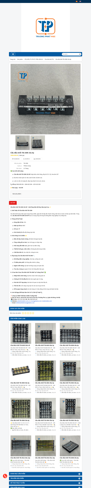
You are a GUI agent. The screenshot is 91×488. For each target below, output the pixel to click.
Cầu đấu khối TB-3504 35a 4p (44, 420)
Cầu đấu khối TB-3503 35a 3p (69, 420)
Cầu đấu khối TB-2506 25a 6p (69, 437)
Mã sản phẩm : (18, 163)
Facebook (16, 159)
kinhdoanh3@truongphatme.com (25, 303)
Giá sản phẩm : (17, 194)
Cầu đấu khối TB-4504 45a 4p (44, 383)
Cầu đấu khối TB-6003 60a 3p (44, 345)
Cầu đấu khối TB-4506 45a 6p (69, 345)
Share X (26, 159)
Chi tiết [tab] (12, 203)
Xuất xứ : (19, 166)
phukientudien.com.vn (23, 301)
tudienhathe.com (47, 301)
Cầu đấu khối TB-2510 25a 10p (45, 437)
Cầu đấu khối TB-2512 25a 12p (20, 458)
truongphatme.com (36, 301)
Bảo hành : (19, 168)
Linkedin (37, 159)
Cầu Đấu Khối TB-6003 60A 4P (20, 345)
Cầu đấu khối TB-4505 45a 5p (20, 383)
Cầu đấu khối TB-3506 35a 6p (20, 420)
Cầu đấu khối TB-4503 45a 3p (69, 383)
